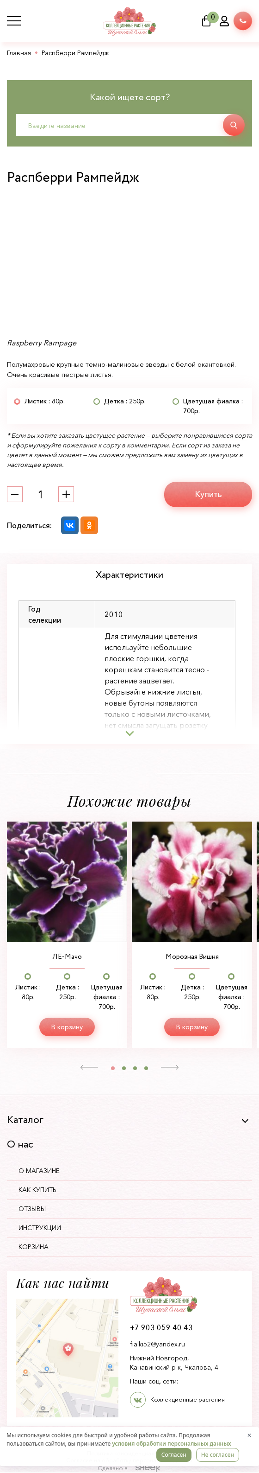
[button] (89, 1068)
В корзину (67, 1027)
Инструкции (42, 1228)
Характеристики (129, 575)
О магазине (41, 1171)
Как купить (40, 1190)
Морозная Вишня (192, 957)
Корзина (36, 1247)
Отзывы (34, 1209)
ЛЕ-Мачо (67, 957)
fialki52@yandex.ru (157, 1345)
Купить (208, 494)
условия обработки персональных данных (171, 1443)
